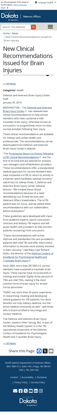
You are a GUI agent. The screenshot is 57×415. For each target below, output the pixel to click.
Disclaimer (42, 377)
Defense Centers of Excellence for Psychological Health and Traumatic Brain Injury (28, 257)
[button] (15, 391)
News (15, 33)
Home (6, 33)
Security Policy (38, 382)
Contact (14, 377)
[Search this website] (33, 27)
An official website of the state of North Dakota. (14, 5)
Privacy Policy (20, 382)
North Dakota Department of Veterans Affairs (28, 362)
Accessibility (27, 377)
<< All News (9, 83)
